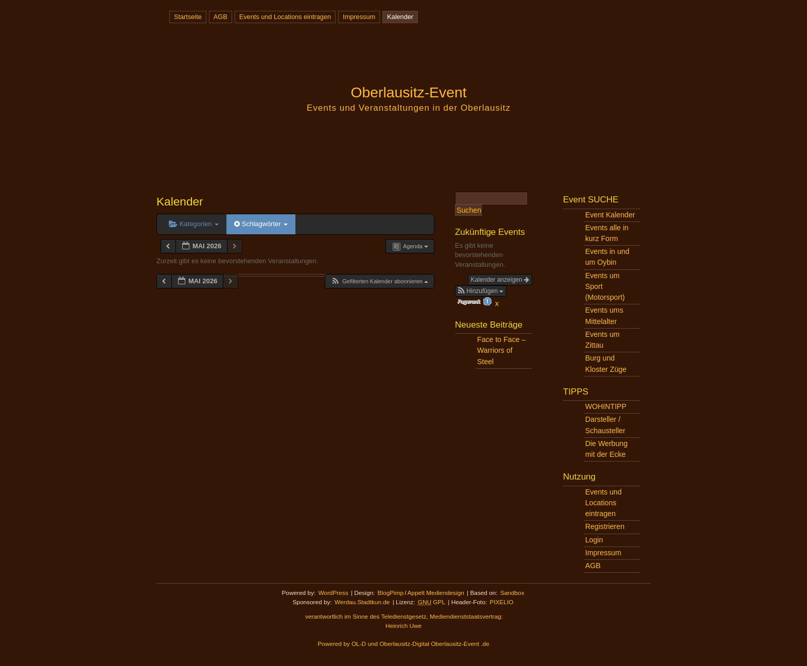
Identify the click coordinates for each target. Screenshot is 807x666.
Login (594, 540)
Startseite (188, 17)
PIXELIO (502, 602)
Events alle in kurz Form (606, 233)
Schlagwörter (261, 224)
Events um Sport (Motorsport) (605, 286)
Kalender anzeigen (500, 279)
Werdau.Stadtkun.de (362, 602)
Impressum (359, 17)
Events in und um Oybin (607, 256)
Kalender (400, 17)
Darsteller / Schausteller (605, 424)
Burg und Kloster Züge (605, 363)
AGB (220, 17)
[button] (379, 281)
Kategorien (194, 224)
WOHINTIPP (605, 406)
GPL (431, 602)
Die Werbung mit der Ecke (606, 448)
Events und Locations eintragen (285, 17)
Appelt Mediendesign (435, 592)
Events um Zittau (602, 339)
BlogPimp (391, 592)
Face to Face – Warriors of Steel (501, 350)
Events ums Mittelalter (604, 315)
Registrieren (604, 526)
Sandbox (512, 592)
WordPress (333, 592)
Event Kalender (610, 215)
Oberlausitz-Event (408, 92)
